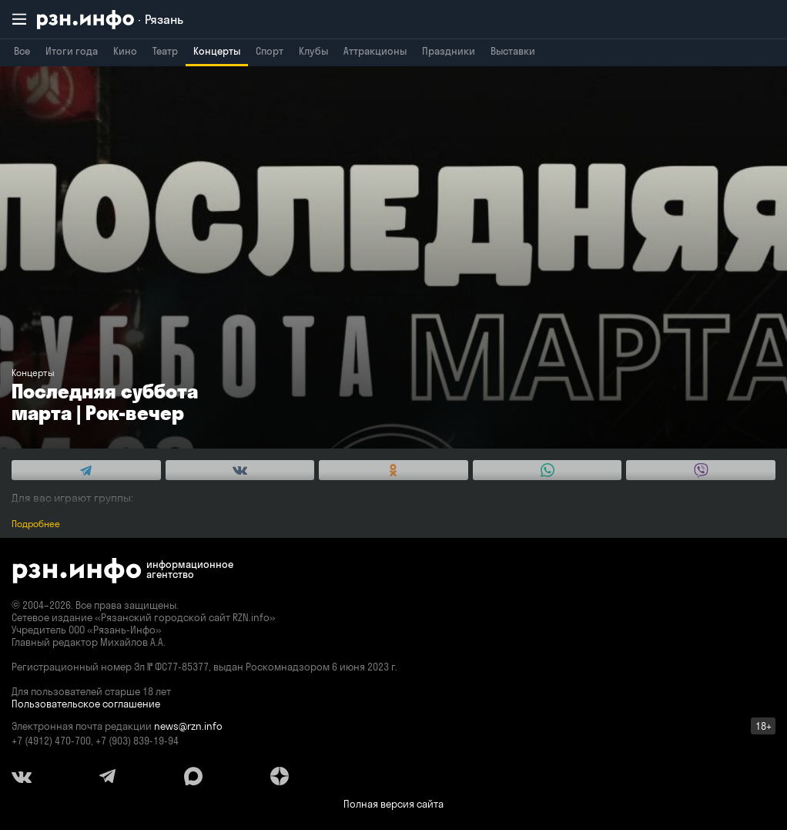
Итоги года (71, 51)
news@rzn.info (188, 726)
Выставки (513, 51)
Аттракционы (375, 51)
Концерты (216, 51)
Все (22, 51)
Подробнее (36, 523)
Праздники (448, 51)
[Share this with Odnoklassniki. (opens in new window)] (393, 470)
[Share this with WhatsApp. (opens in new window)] (547, 470)
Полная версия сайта (393, 804)
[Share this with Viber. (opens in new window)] (700, 470)
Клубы (313, 51)
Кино (125, 51)
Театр (165, 51)
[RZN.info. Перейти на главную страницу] (110, 19)
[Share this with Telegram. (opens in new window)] (86, 470)
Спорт (269, 51)
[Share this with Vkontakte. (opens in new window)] (240, 470)
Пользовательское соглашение (86, 703)
